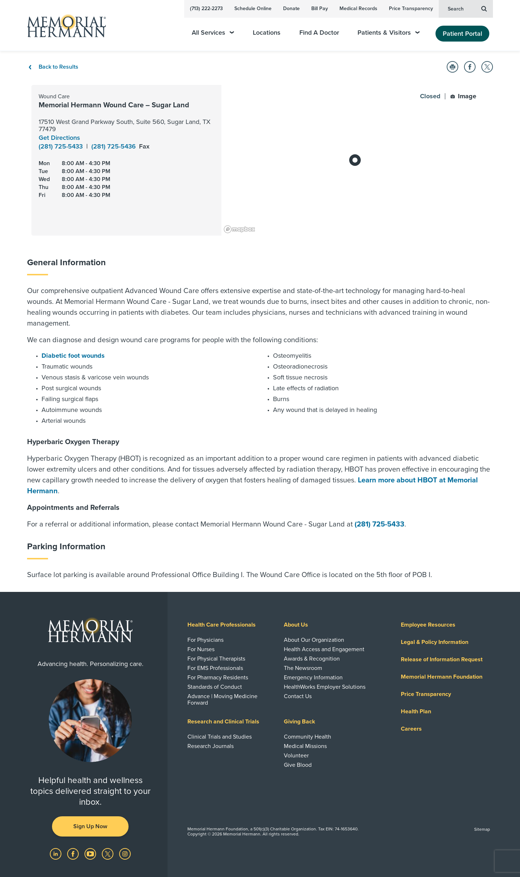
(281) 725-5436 (114, 146)
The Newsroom (303, 668)
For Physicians (205, 640)
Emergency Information (313, 677)
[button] (452, 67)
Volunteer (296, 755)
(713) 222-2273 (206, 8)
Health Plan (416, 711)
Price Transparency (411, 8)
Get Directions (59, 138)
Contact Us (298, 696)
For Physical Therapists (216, 658)
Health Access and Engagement (324, 649)
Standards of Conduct (214, 687)
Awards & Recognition (312, 658)
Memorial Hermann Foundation (441, 676)
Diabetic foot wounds (73, 356)
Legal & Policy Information (434, 642)
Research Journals (210, 746)
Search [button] (467, 8)
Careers (411, 728)
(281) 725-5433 (61, 146)
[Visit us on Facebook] (73, 853)
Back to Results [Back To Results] (52, 67)
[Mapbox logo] (239, 229)
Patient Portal (462, 34)
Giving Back (299, 721)
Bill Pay (319, 8)
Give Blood (298, 765)
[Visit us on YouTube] (91, 853)
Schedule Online (253, 8)
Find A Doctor (319, 32)
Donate (291, 8)
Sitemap (482, 829)
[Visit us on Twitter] (108, 853)
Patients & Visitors (389, 32)
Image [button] (463, 96)
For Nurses (200, 649)
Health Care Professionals (221, 624)
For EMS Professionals (215, 668)
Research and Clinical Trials (223, 721)
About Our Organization (314, 640)
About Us (296, 624)
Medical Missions (305, 746)
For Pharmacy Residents (217, 677)
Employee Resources (428, 624)
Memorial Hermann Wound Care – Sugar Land (114, 105)
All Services (213, 32)
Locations (267, 32)
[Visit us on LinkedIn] (56, 853)
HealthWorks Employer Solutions (324, 687)
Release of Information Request (441, 659)
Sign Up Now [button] (90, 826)
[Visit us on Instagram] (125, 853)
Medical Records (358, 8)
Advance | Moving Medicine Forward (222, 699)
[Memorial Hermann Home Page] (63, 25)
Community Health (307, 737)
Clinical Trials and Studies (219, 737)
